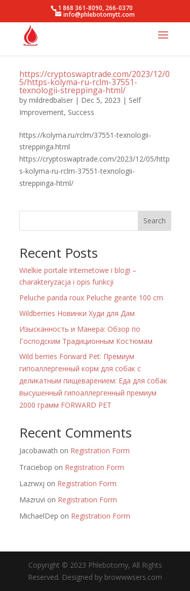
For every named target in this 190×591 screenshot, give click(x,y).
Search (154, 220)
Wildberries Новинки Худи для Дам (77, 313)
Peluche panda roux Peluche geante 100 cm (91, 297)
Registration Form (100, 450)
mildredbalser (51, 100)
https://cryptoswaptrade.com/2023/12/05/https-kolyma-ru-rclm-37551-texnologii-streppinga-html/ (94, 82)
